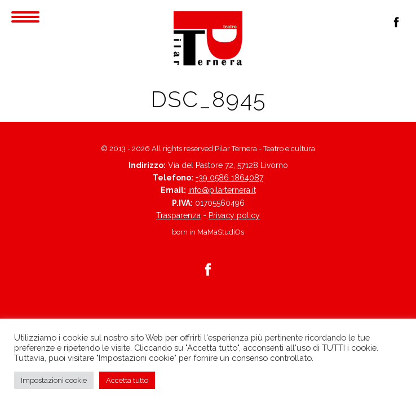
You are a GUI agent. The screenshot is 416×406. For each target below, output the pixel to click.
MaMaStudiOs (220, 232)
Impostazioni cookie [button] (54, 380)
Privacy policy (234, 215)
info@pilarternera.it (222, 190)
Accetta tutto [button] (127, 380)
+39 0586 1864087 (229, 177)
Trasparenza (178, 215)
